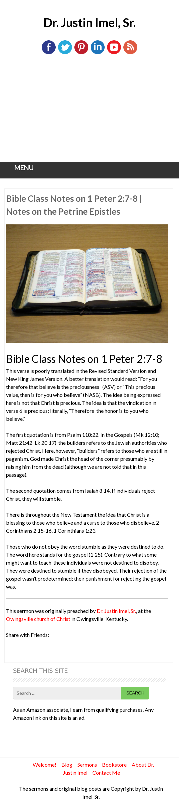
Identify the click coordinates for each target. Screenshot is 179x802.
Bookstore (114, 764)
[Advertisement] (90, 111)
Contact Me (106, 772)
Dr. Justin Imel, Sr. (89, 22)
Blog (66, 764)
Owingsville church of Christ (38, 619)
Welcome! (44, 764)
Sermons (87, 764)
